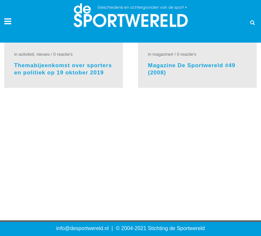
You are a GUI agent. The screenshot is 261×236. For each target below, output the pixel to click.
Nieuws (43, 54)
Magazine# (163, 54)
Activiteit (26, 54)
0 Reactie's (63, 54)
